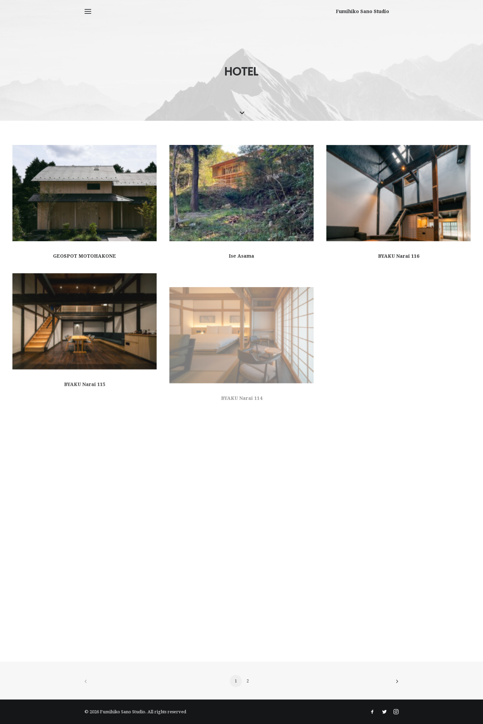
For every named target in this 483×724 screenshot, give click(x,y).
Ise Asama (241, 256)
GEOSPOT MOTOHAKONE (84, 256)
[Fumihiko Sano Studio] (371, 11)
